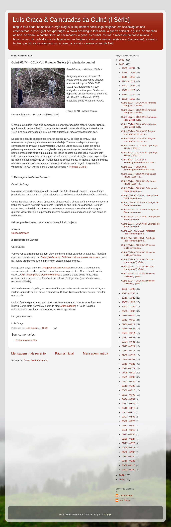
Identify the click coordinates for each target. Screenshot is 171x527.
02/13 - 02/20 (129, 443)
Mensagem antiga (95, 353)
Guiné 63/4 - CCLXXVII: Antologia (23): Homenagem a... (138, 232)
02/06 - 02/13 (129, 447)
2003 (122, 479)
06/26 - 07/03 (129, 359)
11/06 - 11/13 (129, 99)
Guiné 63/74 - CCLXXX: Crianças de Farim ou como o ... (139, 189)
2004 (122, 475)
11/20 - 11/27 (129, 90)
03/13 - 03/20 (129, 425)
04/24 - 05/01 (129, 399)
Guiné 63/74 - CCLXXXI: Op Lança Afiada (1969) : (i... (138, 175)
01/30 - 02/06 (129, 452)
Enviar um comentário (26, 340)
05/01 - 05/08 (129, 395)
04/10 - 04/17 (129, 408)
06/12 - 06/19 (129, 368)
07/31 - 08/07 (129, 337)
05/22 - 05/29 (129, 381)
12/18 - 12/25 (129, 72)
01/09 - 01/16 (129, 465)
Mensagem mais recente (28, 353)
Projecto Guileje (78, 166)
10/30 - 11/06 (129, 289)
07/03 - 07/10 (129, 355)
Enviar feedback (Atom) (35, 360)
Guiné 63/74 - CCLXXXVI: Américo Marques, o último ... (138, 104)
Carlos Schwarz (20, 233)
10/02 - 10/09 (129, 306)
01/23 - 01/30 (129, 456)
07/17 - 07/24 (129, 346)
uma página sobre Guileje (56, 267)
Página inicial (64, 353)
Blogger (108, 514)
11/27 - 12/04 (129, 85)
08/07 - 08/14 (129, 333)
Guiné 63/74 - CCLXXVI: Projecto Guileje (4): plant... (138, 246)
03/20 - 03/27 (129, 421)
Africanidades (67, 306)
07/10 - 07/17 (129, 350)
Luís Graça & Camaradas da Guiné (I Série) (71, 19)
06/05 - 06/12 (129, 372)
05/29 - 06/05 (129, 377)
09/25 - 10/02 (129, 311)
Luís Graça (124, 500)
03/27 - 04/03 (129, 416)
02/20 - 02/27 (129, 439)
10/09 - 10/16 (129, 302)
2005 (122, 64)
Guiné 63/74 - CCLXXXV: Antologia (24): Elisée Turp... (138, 118)
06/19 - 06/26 (129, 364)
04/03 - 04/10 (129, 412)
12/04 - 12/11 (129, 81)
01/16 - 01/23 (129, 461)
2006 (122, 60)
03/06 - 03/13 (129, 430)
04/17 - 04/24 (129, 403)
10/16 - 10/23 (129, 298)
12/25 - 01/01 (129, 68)
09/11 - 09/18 (129, 320)
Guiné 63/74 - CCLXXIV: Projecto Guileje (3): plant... (138, 274)
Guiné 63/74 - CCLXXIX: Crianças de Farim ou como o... (139, 203)
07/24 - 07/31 (129, 342)
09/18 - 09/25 (129, 315)
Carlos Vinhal (125, 495)
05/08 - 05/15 (129, 390)
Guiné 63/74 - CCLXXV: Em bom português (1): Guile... (137, 260)
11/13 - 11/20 (129, 94)
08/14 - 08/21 (129, 328)
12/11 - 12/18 (129, 77)
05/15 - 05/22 (129, 386)
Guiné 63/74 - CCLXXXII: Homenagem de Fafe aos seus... (138, 161)
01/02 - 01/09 (129, 469)
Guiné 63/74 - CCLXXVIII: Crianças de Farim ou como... (140, 218)
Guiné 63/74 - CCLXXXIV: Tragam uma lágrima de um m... (138, 132)
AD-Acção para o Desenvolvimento (40, 274)
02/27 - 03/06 (129, 434)
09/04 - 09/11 (129, 324)
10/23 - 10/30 (129, 293)
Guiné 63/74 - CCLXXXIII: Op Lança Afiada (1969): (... (139, 146)
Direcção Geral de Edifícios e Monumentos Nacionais (70, 257)
